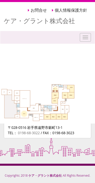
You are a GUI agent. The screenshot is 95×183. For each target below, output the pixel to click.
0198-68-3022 (29, 132)
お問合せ (39, 10)
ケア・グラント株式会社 (39, 20)
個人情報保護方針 (71, 10)
